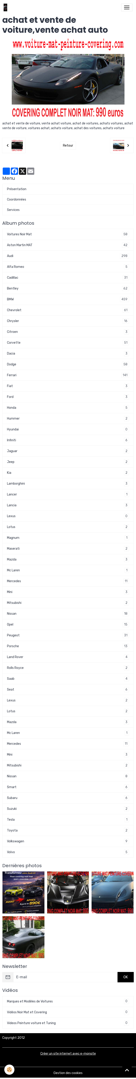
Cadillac (68, 277)
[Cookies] (10, 1070)
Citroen (68, 331)
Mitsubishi (68, 602)
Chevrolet (68, 310)
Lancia (68, 505)
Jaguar (68, 451)
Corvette (68, 342)
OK (125, 977)
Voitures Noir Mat (68, 234)
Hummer (68, 418)
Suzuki (68, 808)
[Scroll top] (127, 1070)
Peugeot (68, 635)
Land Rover (68, 657)
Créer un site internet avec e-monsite (68, 1054)
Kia (68, 472)
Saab (68, 678)
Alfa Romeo (68, 266)
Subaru (68, 798)
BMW (68, 299)
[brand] (6, 7)
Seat (68, 689)
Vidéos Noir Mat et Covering (68, 1012)
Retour (68, 145)
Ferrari (68, 375)
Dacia (68, 353)
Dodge (68, 364)
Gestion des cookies (68, 1073)
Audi (68, 256)
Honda (68, 407)
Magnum (68, 537)
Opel (68, 624)
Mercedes (68, 581)
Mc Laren (68, 570)
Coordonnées (16, 199)
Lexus (68, 516)
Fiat (68, 386)
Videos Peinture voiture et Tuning (68, 1023)
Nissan (68, 613)
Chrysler (68, 321)
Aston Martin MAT (68, 245)
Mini (68, 592)
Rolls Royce (68, 667)
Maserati (68, 548)
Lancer (68, 494)
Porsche (68, 646)
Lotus (68, 527)
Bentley (68, 288)
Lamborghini (68, 483)
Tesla (68, 819)
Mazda (68, 559)
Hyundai (68, 429)
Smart (68, 787)
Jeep (68, 462)
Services (13, 210)
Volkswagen (68, 841)
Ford (68, 396)
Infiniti (68, 440)
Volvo (68, 852)
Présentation (16, 189)
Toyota (68, 830)
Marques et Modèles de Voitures (68, 1001)
